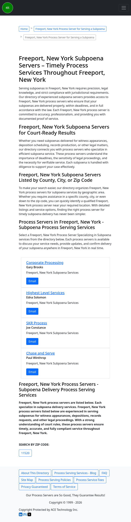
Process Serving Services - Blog (75, 473)
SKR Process (36, 323)
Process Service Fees (90, 480)
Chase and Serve (40, 353)
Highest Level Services (45, 292)
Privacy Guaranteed (34, 487)
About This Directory (35, 473)
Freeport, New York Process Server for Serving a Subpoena (70, 29)
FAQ (104, 473)
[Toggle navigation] (124, 7)
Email (32, 281)
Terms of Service (64, 487)
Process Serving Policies (54, 480)
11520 (25, 453)
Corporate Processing (44, 262)
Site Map (27, 480)
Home (24, 29)
